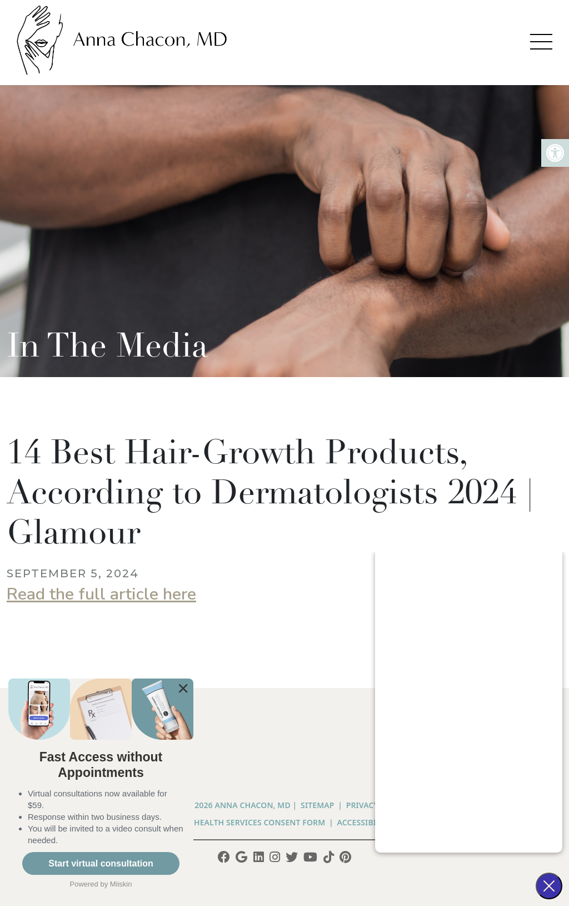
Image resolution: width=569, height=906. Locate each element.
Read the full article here (101, 594)
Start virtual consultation (100, 863)
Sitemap (317, 805)
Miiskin (121, 884)
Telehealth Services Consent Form (250, 822)
